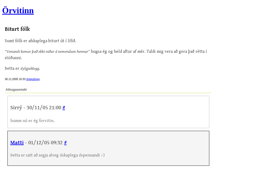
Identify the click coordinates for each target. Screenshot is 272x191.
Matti (17, 143)
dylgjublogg (33, 79)
